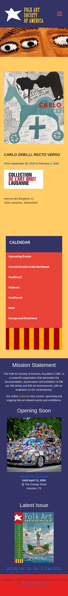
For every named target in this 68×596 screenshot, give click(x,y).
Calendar (24, 396)
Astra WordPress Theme (35, 583)
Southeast (15, 277)
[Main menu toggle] (59, 13)
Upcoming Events (20, 256)
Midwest (14, 287)
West (12, 308)
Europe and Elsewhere (23, 318)
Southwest (15, 298)
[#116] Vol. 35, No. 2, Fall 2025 (34, 568)
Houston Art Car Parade (34, 476)
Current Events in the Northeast (29, 267)
